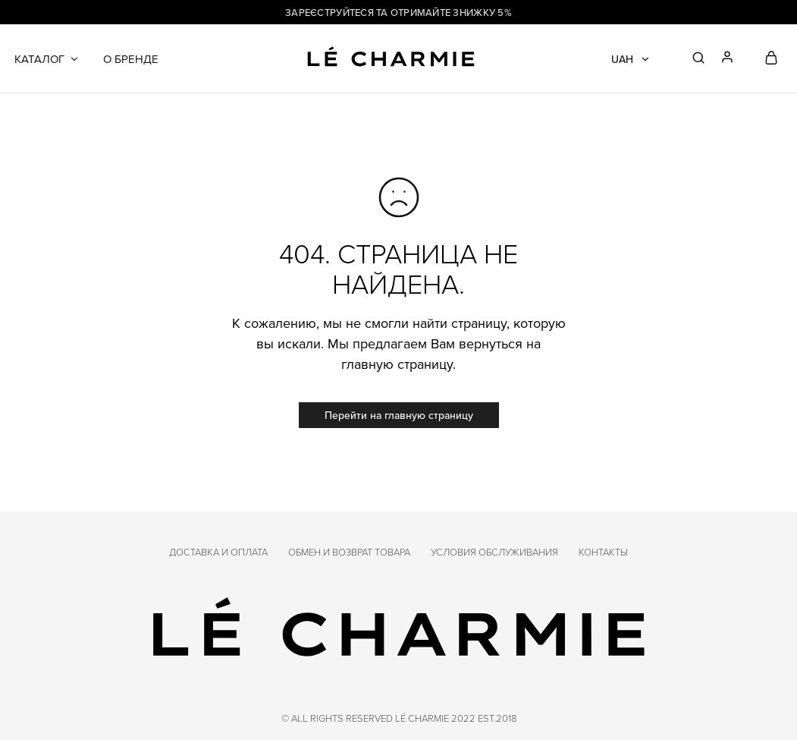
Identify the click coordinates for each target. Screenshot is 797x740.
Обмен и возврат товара (349, 552)
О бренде (130, 59)
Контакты (603, 552)
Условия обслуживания (494, 552)
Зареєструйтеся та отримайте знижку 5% (398, 12)
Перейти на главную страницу (399, 415)
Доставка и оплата (218, 552)
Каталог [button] (47, 59)
